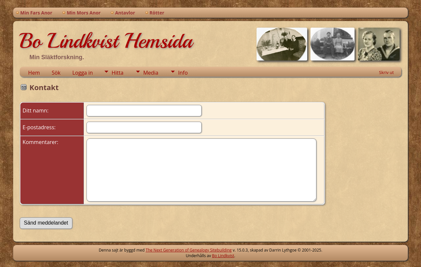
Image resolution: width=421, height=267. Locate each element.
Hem (34, 72)
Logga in (82, 72)
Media (150, 72)
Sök (56, 72)
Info (182, 72)
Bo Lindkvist (223, 255)
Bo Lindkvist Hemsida (106, 41)
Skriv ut (386, 72)
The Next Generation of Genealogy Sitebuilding (189, 250)
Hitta (117, 72)
